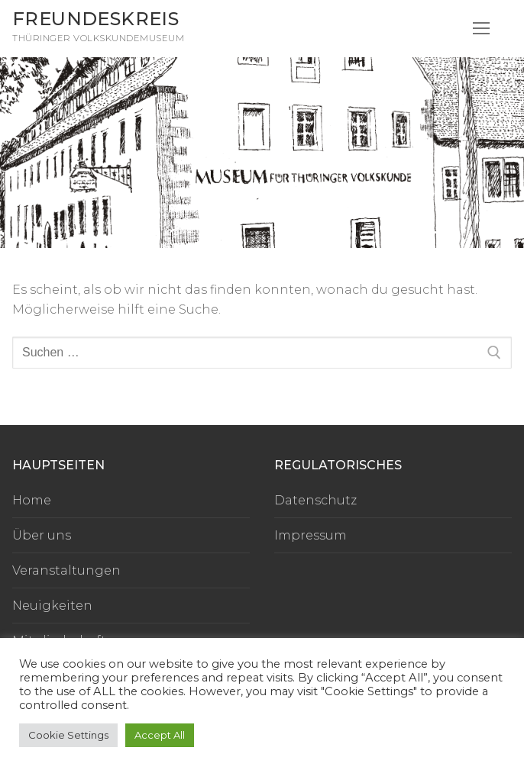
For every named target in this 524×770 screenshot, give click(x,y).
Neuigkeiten (52, 605)
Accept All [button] (159, 735)
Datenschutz (315, 500)
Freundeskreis (95, 19)
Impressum (310, 535)
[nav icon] (481, 29)
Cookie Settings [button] (68, 735)
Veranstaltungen (66, 570)
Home (31, 500)
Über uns (41, 535)
